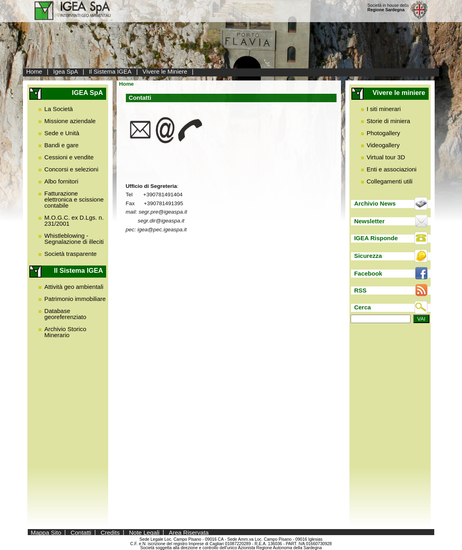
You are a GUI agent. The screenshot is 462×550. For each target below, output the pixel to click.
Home (34, 71)
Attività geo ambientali (73, 286)
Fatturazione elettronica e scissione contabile (74, 199)
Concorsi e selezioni (71, 169)
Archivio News (375, 203)
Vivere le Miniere (164, 71)
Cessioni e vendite (69, 157)
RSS (360, 290)
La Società (58, 108)
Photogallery (383, 133)
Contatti (80, 532)
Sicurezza (368, 255)
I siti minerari (384, 108)
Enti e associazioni (392, 169)
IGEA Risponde (376, 238)
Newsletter (369, 221)
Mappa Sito (46, 532)
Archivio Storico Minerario (65, 331)
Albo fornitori (61, 181)
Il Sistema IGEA (110, 71)
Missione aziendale (70, 120)
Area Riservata (189, 532)
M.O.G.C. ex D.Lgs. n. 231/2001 (74, 220)
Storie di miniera (388, 120)
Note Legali (144, 532)
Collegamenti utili (390, 181)
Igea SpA (65, 71)
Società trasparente (70, 253)
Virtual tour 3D (386, 157)
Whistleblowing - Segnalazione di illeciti (74, 238)
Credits (110, 532)
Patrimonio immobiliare (75, 298)
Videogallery (383, 145)
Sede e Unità (61, 133)
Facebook (368, 273)
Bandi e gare (61, 145)
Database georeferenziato (65, 313)
